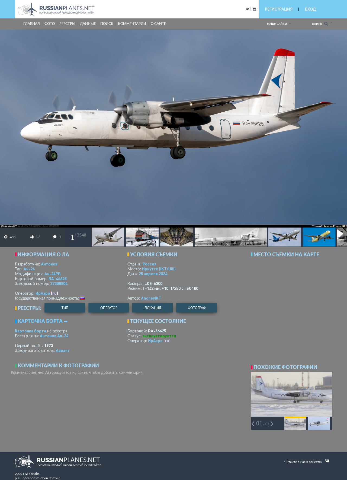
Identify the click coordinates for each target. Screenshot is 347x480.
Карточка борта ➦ (43, 321)
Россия (149, 263)
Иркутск (159, 268)
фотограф (196, 308)
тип (65, 308)
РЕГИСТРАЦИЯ (279, 9)
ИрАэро (43, 293)
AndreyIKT (151, 298)
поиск (106, 23)
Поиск (320, 24)
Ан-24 (29, 268)
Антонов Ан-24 (54, 335)
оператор (108, 308)
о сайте (158, 23)
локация (152, 308)
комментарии (132, 23)
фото (49, 23)
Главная (31, 23)
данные (88, 23)
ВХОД (310, 9)
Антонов (49, 263)
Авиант (63, 350)
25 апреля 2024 (153, 273)
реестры (67, 23)
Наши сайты (277, 23)
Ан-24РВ (52, 273)
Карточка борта (30, 330)
